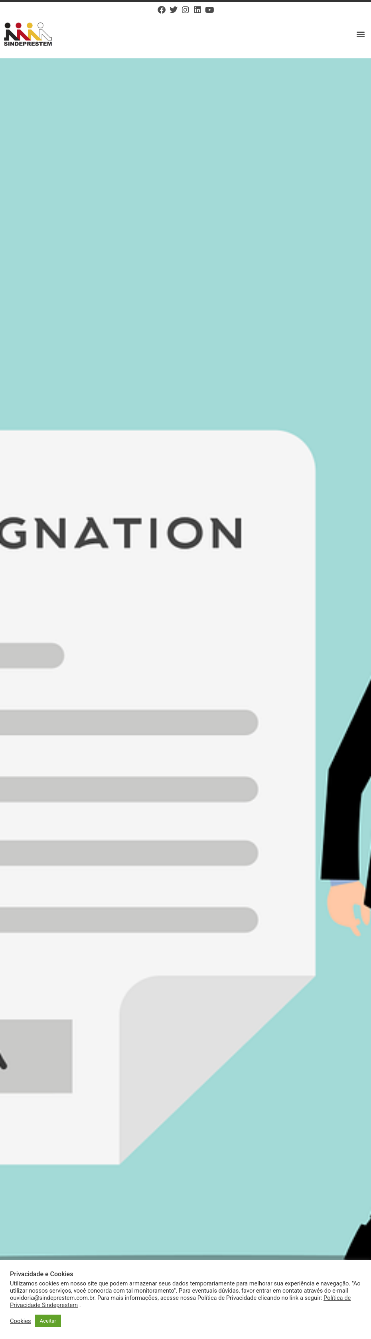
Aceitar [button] (48, 1321)
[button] (360, 34)
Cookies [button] (20, 1321)
